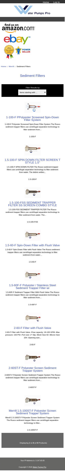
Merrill (11, 66)
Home (46, 2)
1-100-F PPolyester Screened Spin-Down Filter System (32, 119)
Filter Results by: (33, 88)
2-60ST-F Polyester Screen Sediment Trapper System (32, 369)
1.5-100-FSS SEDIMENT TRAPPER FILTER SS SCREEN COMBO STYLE (32, 204)
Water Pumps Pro (39, 467)
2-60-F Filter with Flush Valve (32, 328)
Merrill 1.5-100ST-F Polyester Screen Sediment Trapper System (32, 412)
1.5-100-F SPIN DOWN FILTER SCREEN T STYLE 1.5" (32, 161)
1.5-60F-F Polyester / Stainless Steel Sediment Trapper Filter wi (32, 286)
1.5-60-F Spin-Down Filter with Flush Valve (32, 245)
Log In (56, 2)
